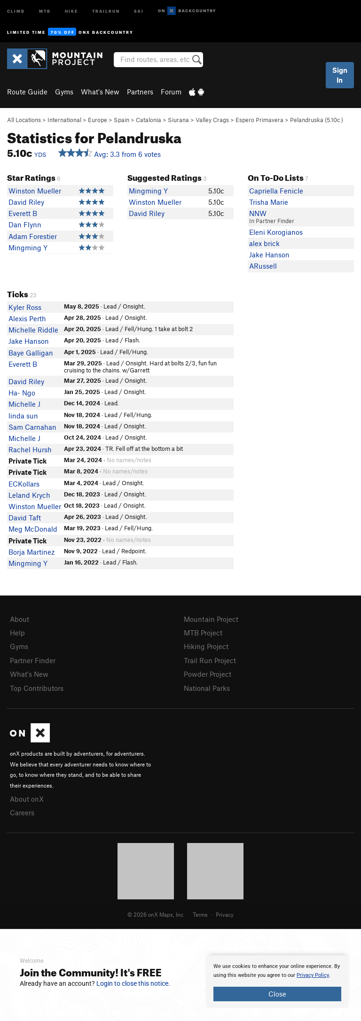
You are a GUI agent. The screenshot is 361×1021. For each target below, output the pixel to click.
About (19, 619)
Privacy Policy (313, 975)
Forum (171, 91)
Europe (97, 120)
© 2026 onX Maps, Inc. (156, 914)
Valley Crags (212, 120)
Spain (121, 120)
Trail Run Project (210, 660)
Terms (200, 914)
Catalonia (148, 120)
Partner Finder (32, 660)
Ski (139, 11)
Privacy (225, 914)
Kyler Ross (24, 307)
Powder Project (207, 674)
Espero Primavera (259, 120)
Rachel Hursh (30, 449)
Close (277, 994)
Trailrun (106, 11)
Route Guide (27, 91)
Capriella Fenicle (276, 190)
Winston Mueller (34, 190)
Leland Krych (29, 495)
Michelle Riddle (33, 329)
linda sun (23, 415)
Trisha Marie (268, 202)
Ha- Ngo (21, 392)
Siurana (178, 120)
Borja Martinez (31, 552)
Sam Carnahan (32, 427)
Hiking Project (206, 646)
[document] (277, 981)
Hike (71, 11)
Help (17, 632)
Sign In (339, 75)
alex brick (264, 243)
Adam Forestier (32, 236)
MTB (45, 11)
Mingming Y (27, 247)
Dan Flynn (24, 224)
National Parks (207, 688)
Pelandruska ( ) (316, 120)
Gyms (64, 91)
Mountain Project (211, 619)
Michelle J (24, 404)
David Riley (26, 202)
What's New (100, 91)
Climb (16, 11)
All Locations (24, 120)
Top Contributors (36, 688)
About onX (27, 799)
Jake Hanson (269, 254)
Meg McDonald (32, 529)
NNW (258, 213)
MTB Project (203, 632)
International (64, 120)
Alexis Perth (27, 318)
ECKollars (23, 484)
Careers (22, 812)
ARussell (263, 266)
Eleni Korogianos (276, 232)
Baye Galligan (30, 352)
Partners (140, 91)
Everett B (22, 213)
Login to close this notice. (133, 983)
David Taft (24, 517)
